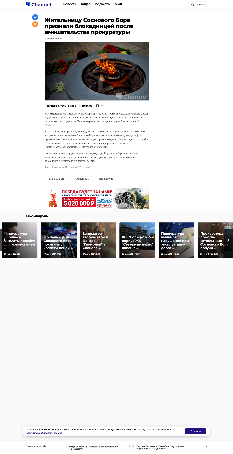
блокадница (82, 179)
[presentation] (4, 240)
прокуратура (106, 179)
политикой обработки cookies (44, 433)
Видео (85, 4)
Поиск (198, 4)
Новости (69, 4)
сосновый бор (57, 179)
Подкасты (102, 4)
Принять (195, 431)
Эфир (119, 4)
